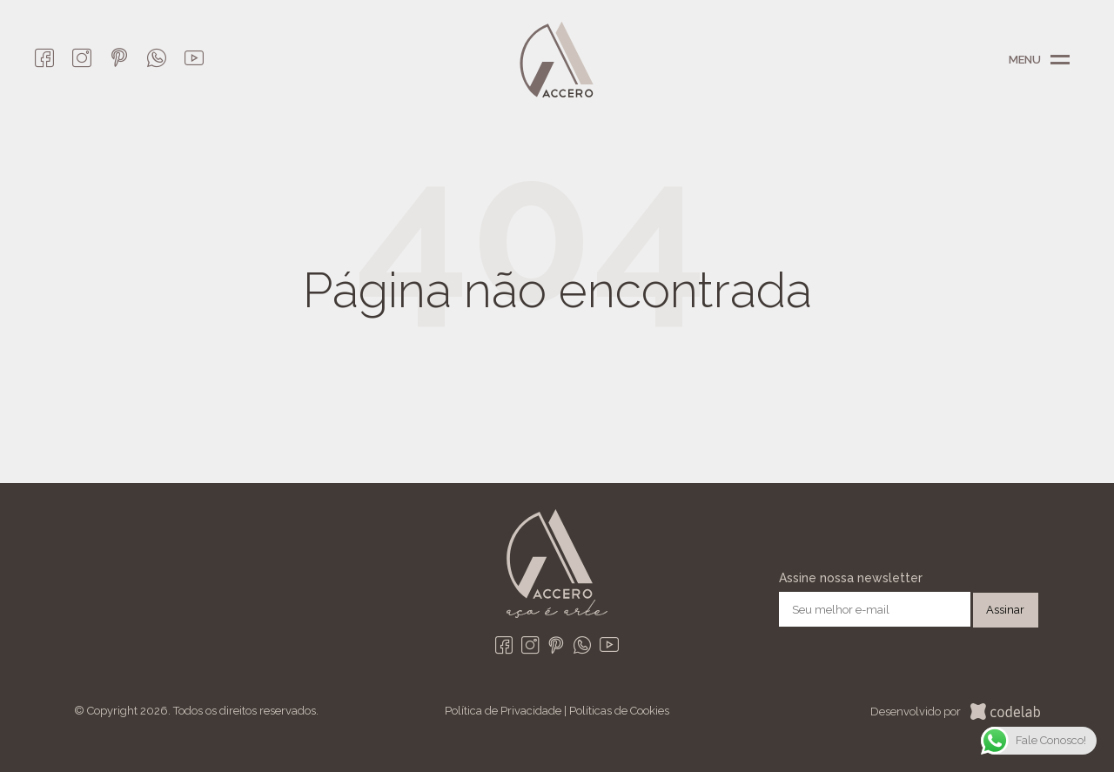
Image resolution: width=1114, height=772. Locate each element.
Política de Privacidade (503, 710)
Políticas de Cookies (619, 710)
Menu (1060, 60)
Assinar (1005, 609)
